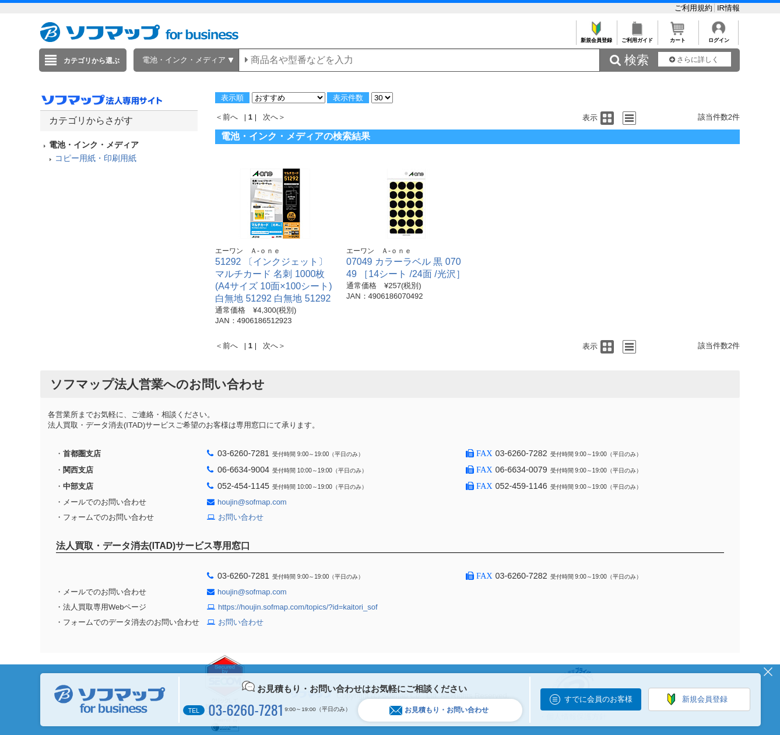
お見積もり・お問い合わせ (439, 710)
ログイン (718, 37)
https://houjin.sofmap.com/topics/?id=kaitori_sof (298, 607)
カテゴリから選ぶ (92, 61)
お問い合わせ (240, 517)
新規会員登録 (596, 37)
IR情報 (728, 8)
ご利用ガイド (637, 37)
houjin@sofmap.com (252, 502)
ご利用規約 (694, 8)
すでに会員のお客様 (598, 699)
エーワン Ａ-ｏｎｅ (247, 251)
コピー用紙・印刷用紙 (95, 158)
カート (678, 37)
